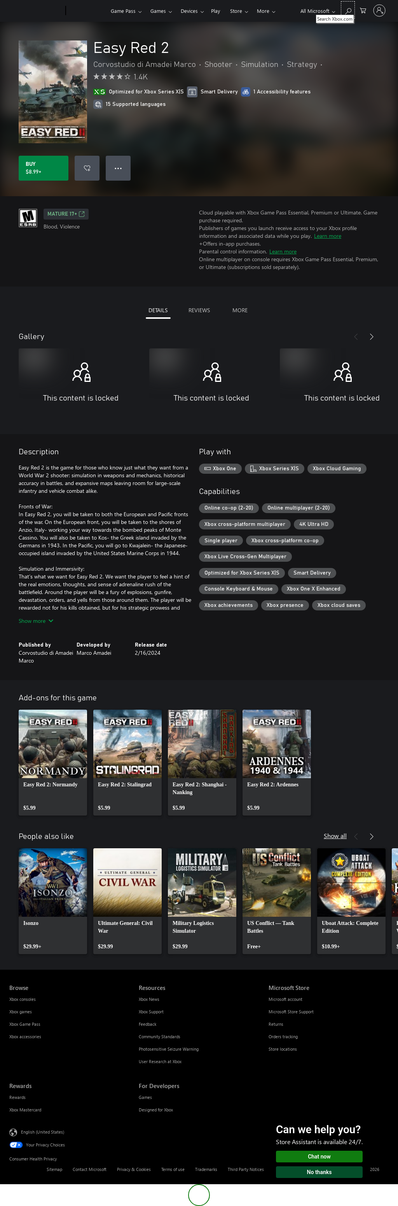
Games (158, 10)
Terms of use (173, 1169)
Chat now (319, 1156)
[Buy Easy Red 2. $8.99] (43, 168)
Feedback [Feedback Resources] (147, 1024)
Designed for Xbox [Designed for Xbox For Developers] (156, 1109)
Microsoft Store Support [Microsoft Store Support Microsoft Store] (291, 1011)
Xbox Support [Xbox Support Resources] (151, 1011)
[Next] (371, 336)
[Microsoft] (36, 10)
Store (236, 10)
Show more (36, 620)
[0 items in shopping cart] (363, 10)
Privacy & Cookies (134, 1169)
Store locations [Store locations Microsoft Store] (283, 1048)
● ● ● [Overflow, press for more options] (118, 168)
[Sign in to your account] (379, 10)
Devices (189, 10)
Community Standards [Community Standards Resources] (159, 1036)
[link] (53, 763)
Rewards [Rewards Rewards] (17, 1097)
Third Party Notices (246, 1169)
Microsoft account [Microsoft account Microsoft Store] (285, 999)
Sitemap (54, 1169)
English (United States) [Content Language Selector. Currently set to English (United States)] (42, 1131)
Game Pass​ (123, 10)
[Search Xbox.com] (348, 10)
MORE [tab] (240, 310)
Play (215, 10)
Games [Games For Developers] (145, 1097)
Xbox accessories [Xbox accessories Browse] (25, 1036)
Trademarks (206, 1169)
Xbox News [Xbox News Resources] (149, 999)
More (263, 10)
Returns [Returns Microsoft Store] (276, 1024)
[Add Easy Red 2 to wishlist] (87, 168)
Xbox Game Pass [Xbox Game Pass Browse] (24, 1024)
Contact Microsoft (89, 1169)
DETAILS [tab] (158, 310)
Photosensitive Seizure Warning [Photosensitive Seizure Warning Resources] (169, 1048)
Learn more (327, 235)
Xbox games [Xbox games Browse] (20, 1011)
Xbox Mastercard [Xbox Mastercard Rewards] (25, 1109)
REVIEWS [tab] (199, 310)
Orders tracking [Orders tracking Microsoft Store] (283, 1036)
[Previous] (356, 336)
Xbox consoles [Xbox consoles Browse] (22, 999)
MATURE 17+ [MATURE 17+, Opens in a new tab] (66, 214)
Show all (335, 836)
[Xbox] (87, 10)
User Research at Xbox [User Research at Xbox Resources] (160, 1061)
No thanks (319, 1172)
